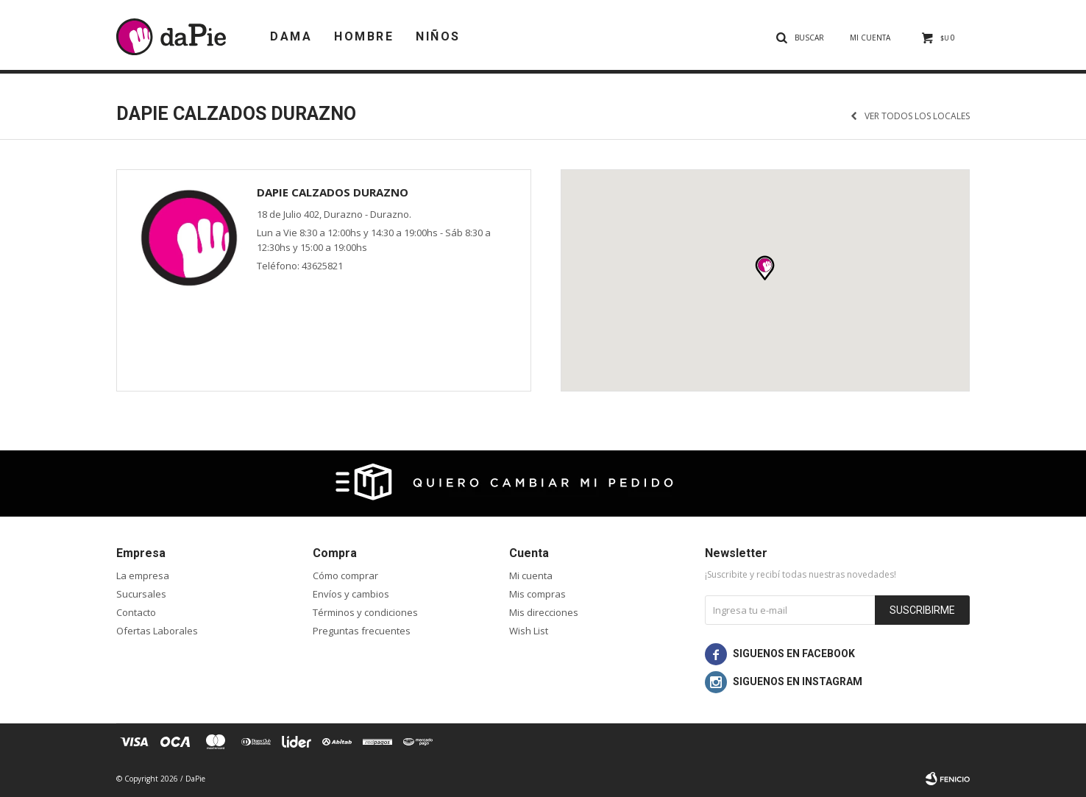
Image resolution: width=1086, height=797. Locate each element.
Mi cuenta (531, 575)
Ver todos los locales (917, 116)
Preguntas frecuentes (362, 630)
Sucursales (141, 594)
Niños (438, 36)
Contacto (136, 612)
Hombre (364, 36)
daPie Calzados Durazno (332, 192)
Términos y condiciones (365, 612)
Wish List (528, 630)
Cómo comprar (345, 575)
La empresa (142, 575)
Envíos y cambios (351, 594)
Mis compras (537, 594)
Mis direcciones (543, 612)
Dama (291, 36)
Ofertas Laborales (157, 630)
